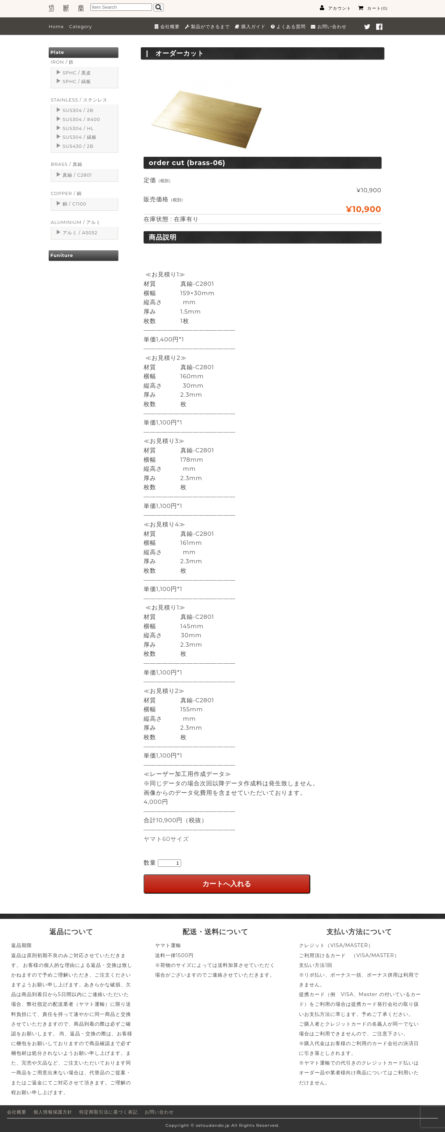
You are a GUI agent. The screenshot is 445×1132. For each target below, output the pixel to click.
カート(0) (373, 8)
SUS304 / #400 (81, 119)
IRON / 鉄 (62, 62)
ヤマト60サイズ (166, 838)
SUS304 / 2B (78, 110)
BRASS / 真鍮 (66, 164)
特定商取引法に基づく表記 (108, 1112)
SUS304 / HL (78, 128)
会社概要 (16, 1112)
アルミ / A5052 (80, 232)
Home (56, 26)
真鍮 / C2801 (77, 175)
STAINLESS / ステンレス (79, 100)
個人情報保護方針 (52, 1112)
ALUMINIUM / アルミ (76, 222)
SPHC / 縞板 (77, 81)
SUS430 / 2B (78, 146)
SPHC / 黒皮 (77, 72)
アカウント (335, 8)
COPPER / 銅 (66, 193)
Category (80, 26)
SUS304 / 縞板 (80, 137)
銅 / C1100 (74, 204)
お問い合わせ (159, 1112)
